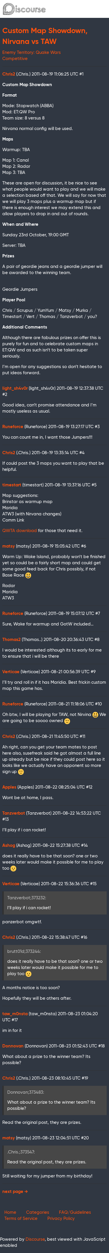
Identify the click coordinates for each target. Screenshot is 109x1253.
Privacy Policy (61, 1218)
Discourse (35, 1239)
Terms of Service (20, 1218)
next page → (15, 1191)
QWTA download (19, 531)
